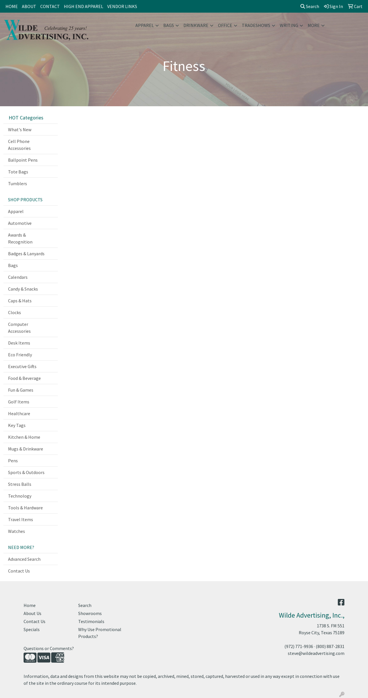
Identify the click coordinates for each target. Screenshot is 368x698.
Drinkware (195, 25)
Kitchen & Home (24, 437)
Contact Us (19, 571)
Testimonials (91, 621)
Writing (289, 25)
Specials (32, 629)
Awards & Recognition (20, 238)
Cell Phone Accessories (19, 144)
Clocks (14, 312)
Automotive (20, 223)
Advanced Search (24, 559)
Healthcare (19, 413)
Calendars (18, 277)
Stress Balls (19, 484)
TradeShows (256, 25)
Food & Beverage (24, 378)
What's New (19, 129)
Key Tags (17, 425)
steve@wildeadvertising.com (316, 653)
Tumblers (17, 183)
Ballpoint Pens (23, 160)
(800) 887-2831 (330, 646)
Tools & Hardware (25, 508)
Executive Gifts (22, 366)
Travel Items (20, 519)
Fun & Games (20, 390)
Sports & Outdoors (26, 472)
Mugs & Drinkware (25, 449)
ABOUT (29, 6)
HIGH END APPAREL (83, 6)
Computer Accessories (19, 327)
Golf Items (18, 402)
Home (30, 605)
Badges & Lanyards (26, 253)
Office (225, 25)
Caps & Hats (20, 300)
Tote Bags (18, 172)
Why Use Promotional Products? (99, 633)
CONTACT (50, 6)
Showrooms (90, 613)
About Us (32, 613)
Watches (16, 531)
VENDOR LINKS (122, 6)
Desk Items (19, 343)
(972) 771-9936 (298, 646)
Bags (168, 25)
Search (309, 6)
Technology (19, 496)
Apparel (144, 25)
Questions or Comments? (49, 648)
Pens (13, 460)
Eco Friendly (20, 354)
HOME (11, 6)
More (314, 25)
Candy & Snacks (23, 289)
